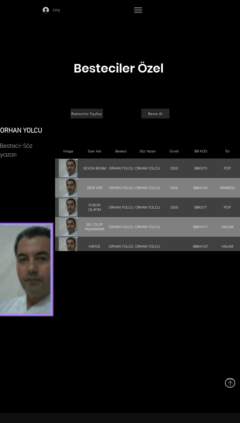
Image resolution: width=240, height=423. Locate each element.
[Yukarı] (230, 383)
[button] (71, 9)
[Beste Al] (155, 113)
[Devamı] (183, 10)
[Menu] (138, 10)
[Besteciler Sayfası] (87, 113)
